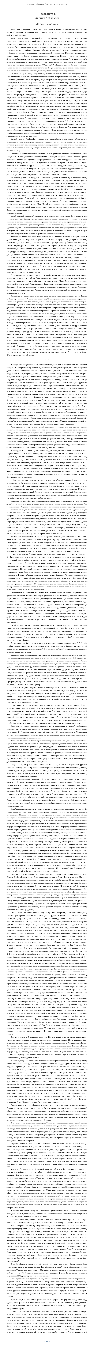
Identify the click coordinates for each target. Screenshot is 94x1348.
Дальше (47, 1341)
